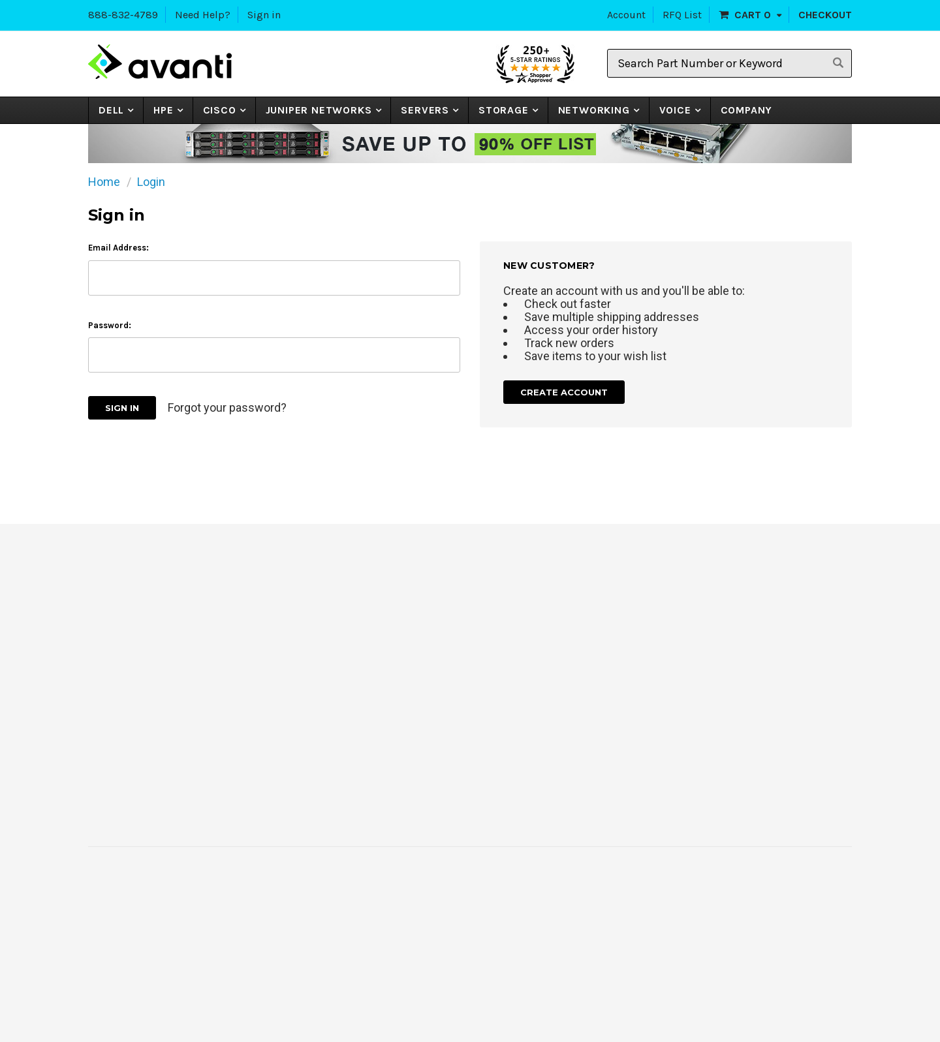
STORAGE (503, 110)
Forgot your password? (227, 407)
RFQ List (682, 14)
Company (747, 110)
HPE (163, 110)
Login (151, 182)
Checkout (825, 14)
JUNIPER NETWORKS (319, 110)
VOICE (675, 110)
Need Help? (202, 14)
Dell (111, 110)
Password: (109, 325)
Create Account (564, 392)
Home (104, 182)
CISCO (219, 110)
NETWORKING (594, 110)
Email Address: (118, 248)
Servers (425, 110)
